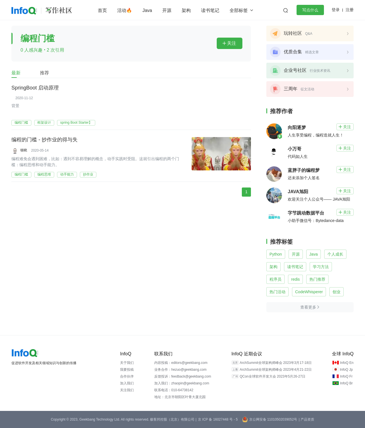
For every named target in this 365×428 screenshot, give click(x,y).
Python (275, 254)
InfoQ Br (346, 383)
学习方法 (321, 266)
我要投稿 (127, 370)
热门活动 (277, 292)
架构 (186, 10)
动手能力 (67, 174)
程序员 (275, 279)
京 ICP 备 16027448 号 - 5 (218, 419)
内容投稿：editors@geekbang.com (181, 363)
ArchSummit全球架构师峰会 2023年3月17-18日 (276, 363)
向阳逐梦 (297, 127)
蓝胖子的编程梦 (304, 170)
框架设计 (44, 123)
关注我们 (127, 390)
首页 (102, 10)
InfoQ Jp (346, 370)
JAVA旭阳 (298, 191)
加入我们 (127, 383)
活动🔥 (124, 10)
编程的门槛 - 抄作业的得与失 (44, 140)
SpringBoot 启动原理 (35, 88)
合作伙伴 (127, 376)
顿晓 (23, 150)
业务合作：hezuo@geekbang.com (180, 370)
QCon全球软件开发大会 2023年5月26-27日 (272, 376)
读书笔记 (210, 10)
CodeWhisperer (309, 292)
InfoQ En (346, 363)
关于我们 (127, 363)
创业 (336, 292)
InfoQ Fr (346, 376)
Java (147, 10)
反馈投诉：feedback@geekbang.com (182, 376)
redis (295, 279)
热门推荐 (317, 279)
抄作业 (88, 174)
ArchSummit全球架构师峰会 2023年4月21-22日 (276, 370)
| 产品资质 (306, 419)
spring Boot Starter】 (76, 123)
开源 (166, 10)
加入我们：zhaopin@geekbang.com (181, 383)
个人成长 (335, 254)
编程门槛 (21, 123)
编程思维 (44, 174)
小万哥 (294, 148)
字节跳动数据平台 (306, 213)
